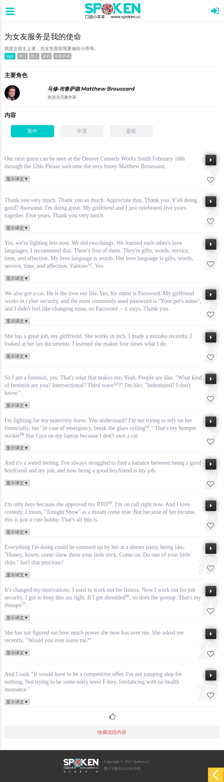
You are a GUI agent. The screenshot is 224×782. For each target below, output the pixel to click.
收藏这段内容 (112, 732)
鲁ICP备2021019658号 (122, 768)
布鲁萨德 (62, 56)
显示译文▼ (17, 178)
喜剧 (46, 56)
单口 (22, 56)
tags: (10, 56)
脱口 (34, 56)
